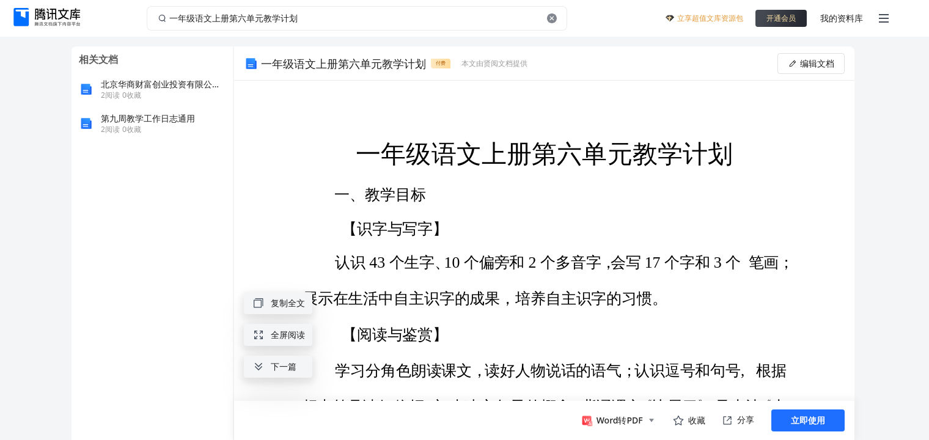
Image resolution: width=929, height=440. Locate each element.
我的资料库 (841, 18)
